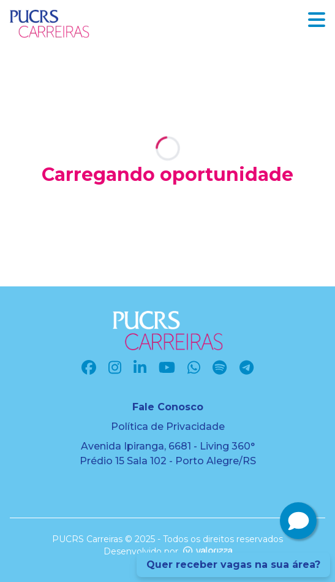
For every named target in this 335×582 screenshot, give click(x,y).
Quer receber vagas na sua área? (233, 564)
